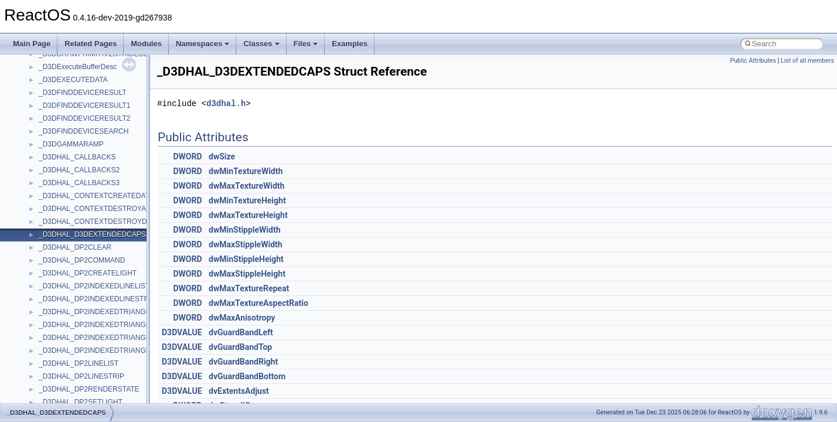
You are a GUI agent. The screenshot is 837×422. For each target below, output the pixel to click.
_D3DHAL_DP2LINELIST (78, 363)
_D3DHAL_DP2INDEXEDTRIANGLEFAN (103, 312)
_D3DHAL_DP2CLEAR (75, 247)
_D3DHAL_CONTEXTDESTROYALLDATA (105, 209)
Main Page (31, 43)
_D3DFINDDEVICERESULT (83, 93)
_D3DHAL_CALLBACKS (77, 157)
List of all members (807, 60)
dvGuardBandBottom (247, 376)
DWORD (187, 156)
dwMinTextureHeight (247, 200)
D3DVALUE (182, 332)
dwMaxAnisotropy (242, 317)
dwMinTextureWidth (246, 171)
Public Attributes (753, 60)
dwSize (222, 156)
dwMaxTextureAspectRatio (258, 303)
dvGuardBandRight (243, 361)
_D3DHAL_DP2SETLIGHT (81, 402)
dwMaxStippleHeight (247, 273)
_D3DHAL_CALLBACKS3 (79, 183)
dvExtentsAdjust (239, 391)
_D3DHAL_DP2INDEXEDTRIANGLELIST (104, 325)
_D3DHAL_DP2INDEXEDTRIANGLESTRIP (107, 350)
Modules (146, 43)
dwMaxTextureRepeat (249, 288)
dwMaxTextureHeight (248, 215)
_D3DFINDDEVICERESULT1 (84, 105)
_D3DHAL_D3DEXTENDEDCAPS (92, 234)
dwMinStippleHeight (246, 259)
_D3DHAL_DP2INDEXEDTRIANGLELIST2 (106, 337)
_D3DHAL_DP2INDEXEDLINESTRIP (97, 299)
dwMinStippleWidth (244, 229)
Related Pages (90, 43)
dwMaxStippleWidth (246, 244)
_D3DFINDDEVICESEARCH (83, 131)
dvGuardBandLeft (241, 332)
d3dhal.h (226, 103)
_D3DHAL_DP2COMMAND (82, 260)
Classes (261, 43)
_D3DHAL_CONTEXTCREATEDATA (96, 196)
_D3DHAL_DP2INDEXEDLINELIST (94, 286)
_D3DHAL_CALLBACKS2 (79, 170)
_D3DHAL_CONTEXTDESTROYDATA (99, 221)
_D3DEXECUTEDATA (73, 80)
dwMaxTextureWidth (246, 185)
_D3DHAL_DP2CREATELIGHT (88, 273)
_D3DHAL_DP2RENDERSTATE (89, 389)
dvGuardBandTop (240, 347)
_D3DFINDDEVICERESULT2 (84, 118)
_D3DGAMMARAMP (71, 144)
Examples (350, 43)
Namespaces (203, 43)
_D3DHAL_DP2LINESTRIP (81, 376)
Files (306, 43)
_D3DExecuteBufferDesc (78, 67)
